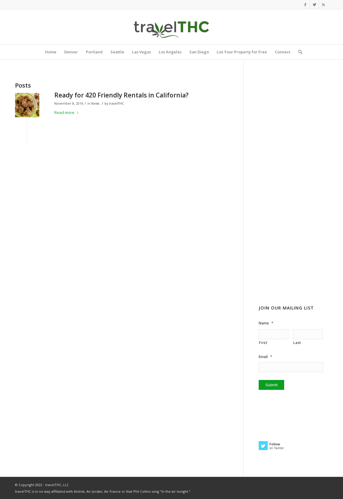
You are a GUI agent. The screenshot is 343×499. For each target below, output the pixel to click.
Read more (67, 112)
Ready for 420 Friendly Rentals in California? (121, 95)
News (95, 103)
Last (297, 342)
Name (266, 323)
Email (265, 356)
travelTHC (116, 103)
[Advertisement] (293, 198)
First (263, 342)
